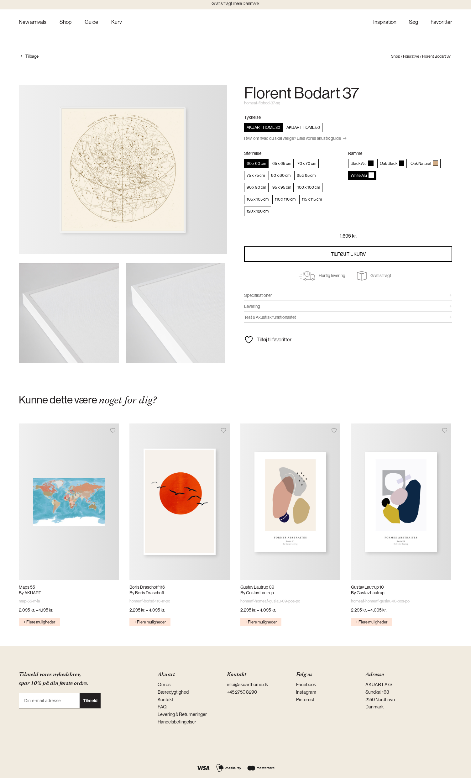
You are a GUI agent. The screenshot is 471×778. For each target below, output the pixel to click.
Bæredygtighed (173, 692)
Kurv (116, 22)
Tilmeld (90, 700)
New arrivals (32, 22)
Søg (413, 22)
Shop (65, 22)
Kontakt (165, 699)
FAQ (162, 706)
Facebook (306, 684)
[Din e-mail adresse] (49, 700)
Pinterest (305, 699)
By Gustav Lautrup (257, 592)
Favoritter (441, 22)
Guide (91, 22)
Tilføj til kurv (348, 254)
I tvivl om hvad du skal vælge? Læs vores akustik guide (292, 138)
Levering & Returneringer (182, 714)
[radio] (263, 127)
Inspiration (384, 22)
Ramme (355, 153)
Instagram (306, 692)
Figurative (411, 56)
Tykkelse (252, 117)
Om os (164, 684)
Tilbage (32, 56)
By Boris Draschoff (146, 592)
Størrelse (252, 153)
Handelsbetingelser (177, 721)
